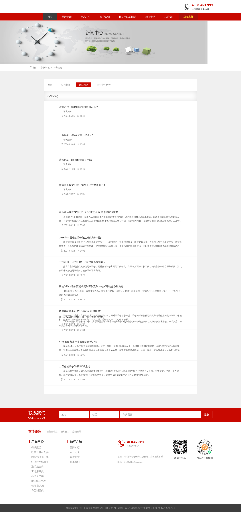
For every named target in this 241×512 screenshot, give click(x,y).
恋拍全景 (76, 431)
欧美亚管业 (52, 431)
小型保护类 (37, 476)
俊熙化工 (65, 431)
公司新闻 (65, 84)
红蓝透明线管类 (40, 462)
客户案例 (105, 16)
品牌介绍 (67, 16)
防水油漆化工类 (40, 457)
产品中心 (86, 16)
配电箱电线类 (38, 481)
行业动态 (57, 67)
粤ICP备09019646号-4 (163, 508)
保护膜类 (36, 447)
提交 (206, 414)
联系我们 (169, 16)
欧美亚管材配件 (40, 452)
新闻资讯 (150, 16)
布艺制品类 (37, 490)
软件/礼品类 (37, 485)
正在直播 (188, 16)
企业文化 (75, 452)
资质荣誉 (75, 457)
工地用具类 (37, 471)
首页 (50, 16)
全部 (50, 84)
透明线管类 (37, 466)
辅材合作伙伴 (104, 84)
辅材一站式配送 (127, 16)
